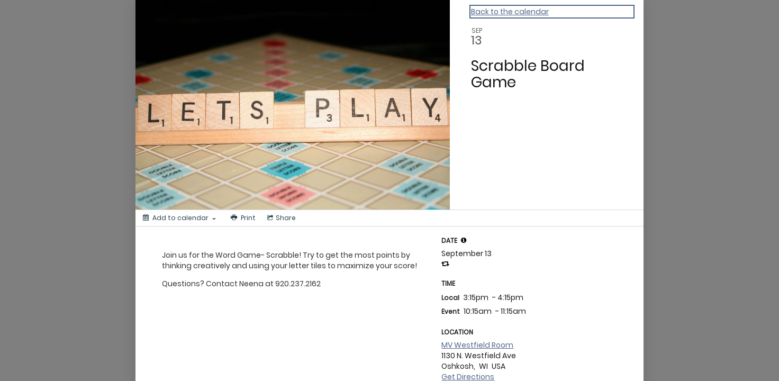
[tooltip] (463, 240)
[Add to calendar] (179, 218)
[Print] (242, 218)
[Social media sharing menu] (280, 218)
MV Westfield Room (477, 345)
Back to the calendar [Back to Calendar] (510, 11)
